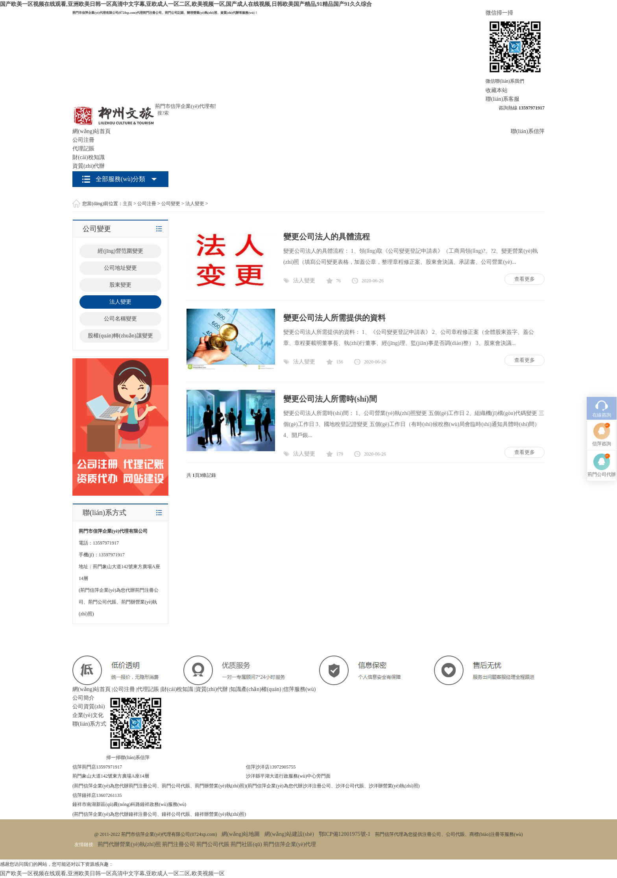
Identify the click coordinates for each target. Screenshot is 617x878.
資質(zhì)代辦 (88, 166)
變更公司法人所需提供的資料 (334, 317)
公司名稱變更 (120, 319)
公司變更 (170, 203)
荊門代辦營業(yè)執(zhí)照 (129, 844)
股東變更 (120, 285)
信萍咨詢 (601, 388)
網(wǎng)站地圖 (241, 834)
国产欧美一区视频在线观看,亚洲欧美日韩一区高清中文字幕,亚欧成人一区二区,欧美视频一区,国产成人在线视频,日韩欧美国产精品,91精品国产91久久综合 (186, 4)
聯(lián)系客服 (502, 99)
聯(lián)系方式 (89, 724)
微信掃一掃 (499, 13)
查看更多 (524, 279)
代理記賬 (83, 149)
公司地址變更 (120, 268)
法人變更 (194, 203)
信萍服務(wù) (299, 689)
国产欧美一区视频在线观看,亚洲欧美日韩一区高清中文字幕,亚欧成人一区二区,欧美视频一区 (112, 873)
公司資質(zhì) (88, 706)
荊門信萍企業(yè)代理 (289, 844)
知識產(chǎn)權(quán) (255, 689)
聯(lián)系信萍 (528, 131)
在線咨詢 (601, 360)
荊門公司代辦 (601, 419)
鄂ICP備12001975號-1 (344, 834)
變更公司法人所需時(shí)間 (330, 399)
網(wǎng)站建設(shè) (289, 834)
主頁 (127, 203)
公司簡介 (83, 698)
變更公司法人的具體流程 (326, 236)
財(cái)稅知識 (88, 157)
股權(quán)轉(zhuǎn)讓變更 (120, 336)
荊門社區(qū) (246, 844)
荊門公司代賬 (212, 844)
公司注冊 (83, 140)
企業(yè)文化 (87, 715)
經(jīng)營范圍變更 (120, 251)
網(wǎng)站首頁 (91, 131)
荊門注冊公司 (178, 844)
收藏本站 (497, 90)
